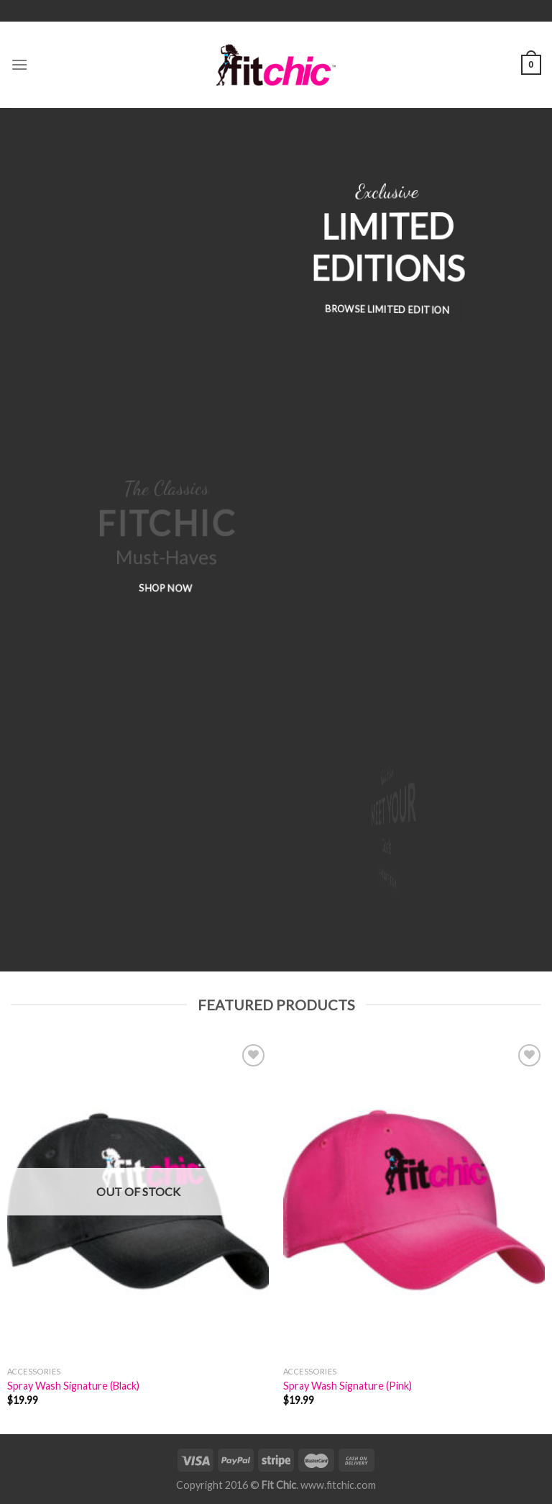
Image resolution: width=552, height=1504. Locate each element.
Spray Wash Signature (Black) (73, 1386)
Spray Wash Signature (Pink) (347, 1386)
